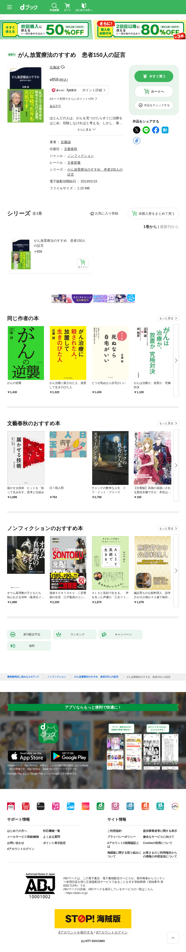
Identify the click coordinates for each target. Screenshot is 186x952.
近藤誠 (55, 67)
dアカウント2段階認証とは (123, 844)
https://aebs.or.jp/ (77, 893)
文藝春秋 (70, 149)
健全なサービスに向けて (158, 836)
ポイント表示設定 (54, 843)
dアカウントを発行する (75, 932)
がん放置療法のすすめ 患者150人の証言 (60, 243)
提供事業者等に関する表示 (160, 831)
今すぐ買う (157, 76)
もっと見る (166, 318)
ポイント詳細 (92, 90)
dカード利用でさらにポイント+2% (72, 98)
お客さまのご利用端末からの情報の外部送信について (160, 854)
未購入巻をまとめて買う (156, 213)
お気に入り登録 (106, 213)
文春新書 (74, 162)
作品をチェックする (157, 105)
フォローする (63, 67)
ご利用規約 (114, 831)
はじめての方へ (17, 831)
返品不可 (55, 106)
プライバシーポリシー (121, 836)
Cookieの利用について (157, 843)
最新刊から (169, 227)
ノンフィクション (80, 156)
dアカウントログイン (20, 849)
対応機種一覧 (51, 831)
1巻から (150, 227)
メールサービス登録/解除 (23, 836)
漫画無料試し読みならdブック (23, 677)
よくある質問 (51, 836)
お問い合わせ (15, 843)
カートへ (157, 91)
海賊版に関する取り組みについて (124, 854)
